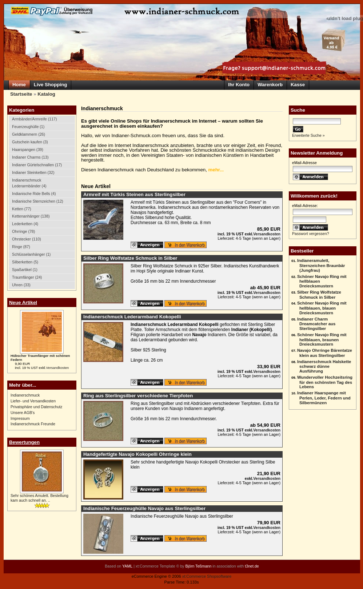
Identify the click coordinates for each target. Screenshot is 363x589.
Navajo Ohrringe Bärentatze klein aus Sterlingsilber (324, 353)
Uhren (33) (21, 285)
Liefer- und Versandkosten (33, 401)
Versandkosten (57, 368)
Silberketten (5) (25, 262)
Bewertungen (24, 442)
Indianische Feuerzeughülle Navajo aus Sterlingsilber (144, 508)
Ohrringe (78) (23, 231)
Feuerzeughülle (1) (28, 126)
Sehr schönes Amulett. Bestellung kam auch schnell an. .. (39, 497)
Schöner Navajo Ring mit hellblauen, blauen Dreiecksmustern (322, 308)
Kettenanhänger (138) (30, 216)
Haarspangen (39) (27, 149)
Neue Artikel (23, 302)
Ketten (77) (21, 209)
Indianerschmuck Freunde (33, 424)
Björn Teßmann (199, 566)
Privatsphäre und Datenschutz (36, 407)
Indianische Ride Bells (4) (34, 193)
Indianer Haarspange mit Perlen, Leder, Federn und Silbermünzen (324, 398)
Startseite (21, 94)
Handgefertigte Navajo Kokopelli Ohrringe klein (137, 454)
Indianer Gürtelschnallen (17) (37, 165)
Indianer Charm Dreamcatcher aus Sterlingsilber (316, 324)
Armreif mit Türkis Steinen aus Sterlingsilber (134, 194)
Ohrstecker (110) (26, 239)
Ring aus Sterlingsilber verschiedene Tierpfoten (138, 395)
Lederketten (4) (25, 224)
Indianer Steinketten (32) (33, 172)
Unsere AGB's (23, 412)
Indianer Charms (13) (30, 157)
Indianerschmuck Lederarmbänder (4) (29, 183)
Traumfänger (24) (27, 277)
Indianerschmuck (25, 395)
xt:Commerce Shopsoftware (207, 576)
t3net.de (252, 566)
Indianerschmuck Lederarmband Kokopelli (132, 316)
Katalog (46, 94)
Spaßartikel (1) (24, 269)
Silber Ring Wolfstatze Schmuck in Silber (319, 294)
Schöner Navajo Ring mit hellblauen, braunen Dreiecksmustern (322, 340)
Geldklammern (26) (28, 134)
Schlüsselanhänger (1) (31, 254)
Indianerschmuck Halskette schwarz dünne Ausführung (324, 366)
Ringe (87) (21, 246)
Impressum (20, 418)
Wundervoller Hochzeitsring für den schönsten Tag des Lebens (324, 382)
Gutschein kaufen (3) (30, 142)
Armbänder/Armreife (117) (34, 119)
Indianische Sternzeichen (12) (37, 201)
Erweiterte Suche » (308, 135)
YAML (127, 566)
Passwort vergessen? (310, 233)
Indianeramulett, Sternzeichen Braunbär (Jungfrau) (321, 265)
